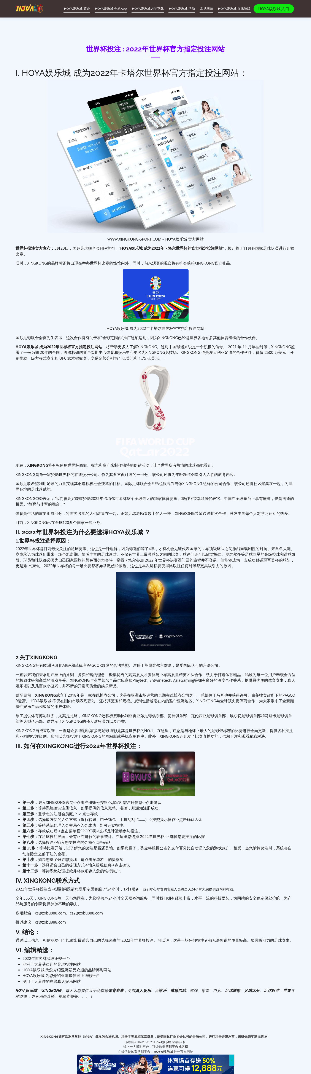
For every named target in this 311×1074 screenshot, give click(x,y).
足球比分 (252, 990)
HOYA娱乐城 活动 (179, 8)
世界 (287, 990)
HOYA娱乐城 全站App (108, 8)
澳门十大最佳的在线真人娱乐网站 (51, 981)
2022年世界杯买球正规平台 (46, 958)
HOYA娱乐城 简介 (74, 8)
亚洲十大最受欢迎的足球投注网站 (51, 964)
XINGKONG (45, 695)
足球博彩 (232, 990)
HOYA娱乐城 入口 (274, 8)
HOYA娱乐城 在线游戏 (232, 8)
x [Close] (231, 1060)
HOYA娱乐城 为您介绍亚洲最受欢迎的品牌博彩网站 (66, 969)
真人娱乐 (143, 990)
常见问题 (203, 8)
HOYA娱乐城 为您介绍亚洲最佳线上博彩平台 (61, 975)
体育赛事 (116, 990)
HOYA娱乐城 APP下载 (145, 8)
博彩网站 (178, 990)
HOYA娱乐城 (162, 1042)
